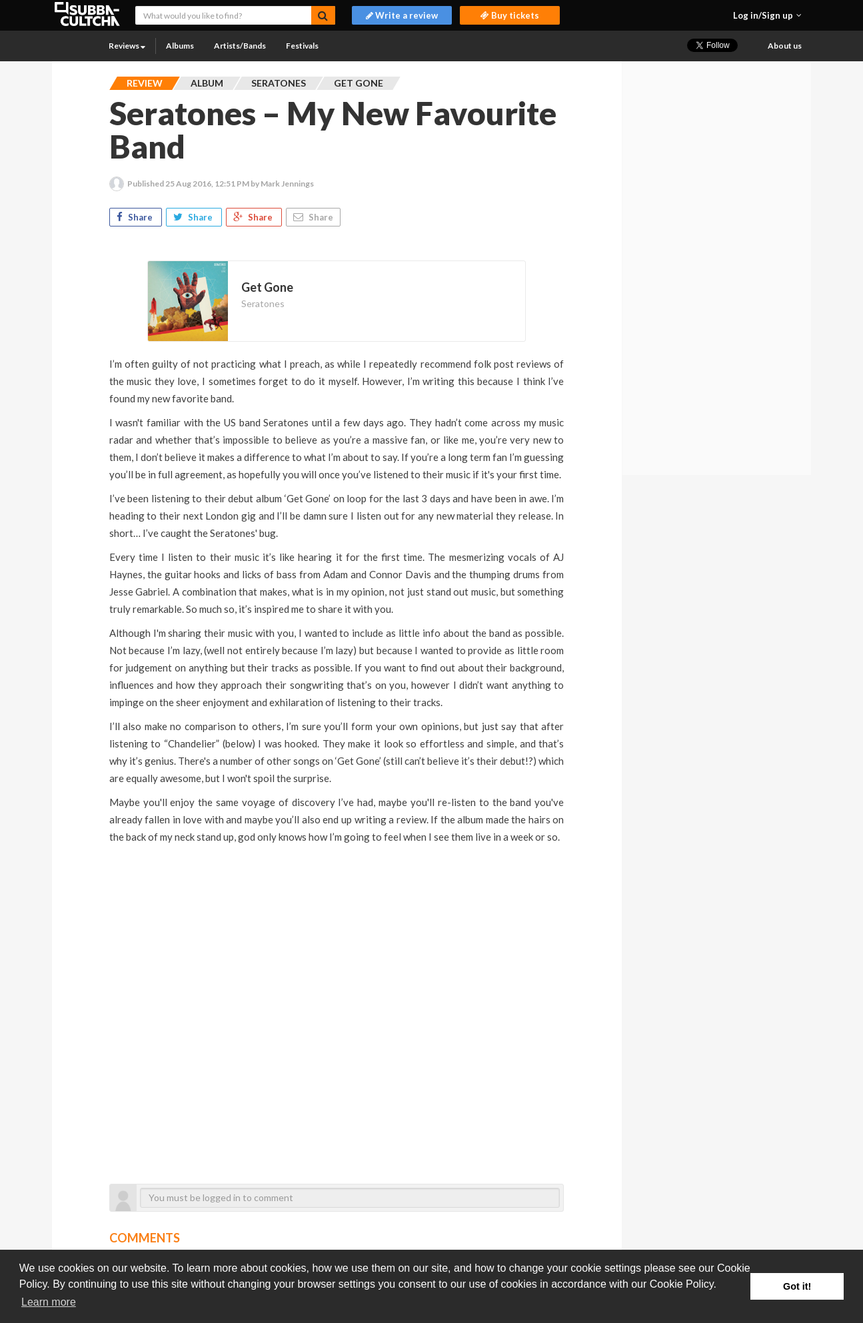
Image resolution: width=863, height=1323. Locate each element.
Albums (180, 46)
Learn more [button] (48, 1302)
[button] (767, 15)
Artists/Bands (240, 46)
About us (785, 46)
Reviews (127, 46)
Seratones (263, 303)
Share (136, 217)
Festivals (302, 46)
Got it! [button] (797, 1286)
